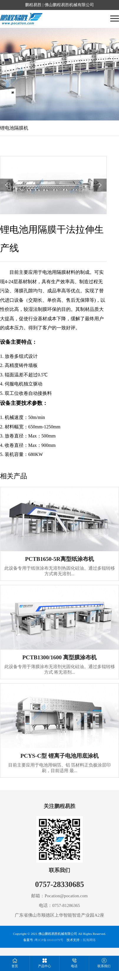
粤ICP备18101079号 (49, 940)
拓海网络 (89, 940)
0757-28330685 (59, 884)
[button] (6, 185)
